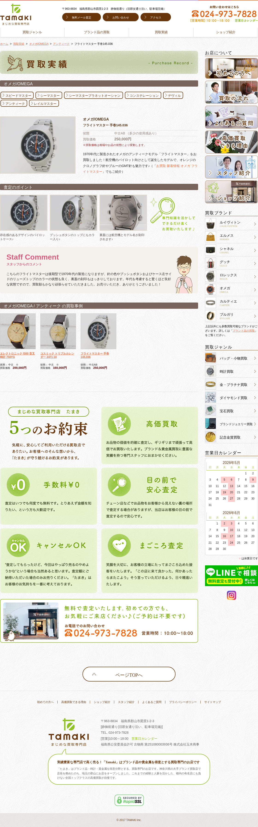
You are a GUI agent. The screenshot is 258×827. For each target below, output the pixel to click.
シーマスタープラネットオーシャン (94, 95)
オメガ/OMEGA (38, 43)
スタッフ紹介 (126, 702)
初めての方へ (45, 702)
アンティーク (61, 43)
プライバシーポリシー (183, 702)
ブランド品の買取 (97, 32)
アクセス (155, 17)
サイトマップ (212, 702)
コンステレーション (144, 95)
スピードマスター (18, 95)
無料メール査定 (81, 17)
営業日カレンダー (144, 738)
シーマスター (50, 95)
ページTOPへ (128, 675)
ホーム (4, 43)
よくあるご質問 (151, 702)
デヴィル (174, 95)
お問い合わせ (120, 17)
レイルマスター (45, 104)
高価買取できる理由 (73, 702)
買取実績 (161, 32)
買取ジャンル (32, 32)
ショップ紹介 (225, 32)
